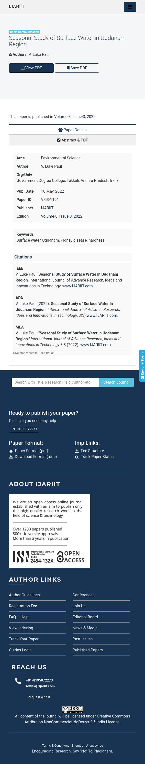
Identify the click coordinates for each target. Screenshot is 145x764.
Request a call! (39, 697)
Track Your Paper (24, 639)
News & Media (85, 628)
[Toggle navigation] (130, 7)
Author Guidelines (24, 595)
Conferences (84, 595)
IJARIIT (17, 7)
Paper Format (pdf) (31, 450)
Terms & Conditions (55, 745)
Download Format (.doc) (36, 456)
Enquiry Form (142, 365)
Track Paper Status (97, 456)
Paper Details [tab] (72, 130)
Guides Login (20, 650)
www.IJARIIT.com (77, 286)
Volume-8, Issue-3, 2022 (74, 116)
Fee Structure (92, 450)
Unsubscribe (94, 745)
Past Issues (83, 639)
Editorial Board (85, 617)
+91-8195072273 (24, 429)
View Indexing (21, 628)
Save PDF (77, 68)
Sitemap (77, 745)
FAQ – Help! (19, 617)
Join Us (79, 606)
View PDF (31, 68)
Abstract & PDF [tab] (72, 140)
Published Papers (88, 650)
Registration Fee (23, 606)
